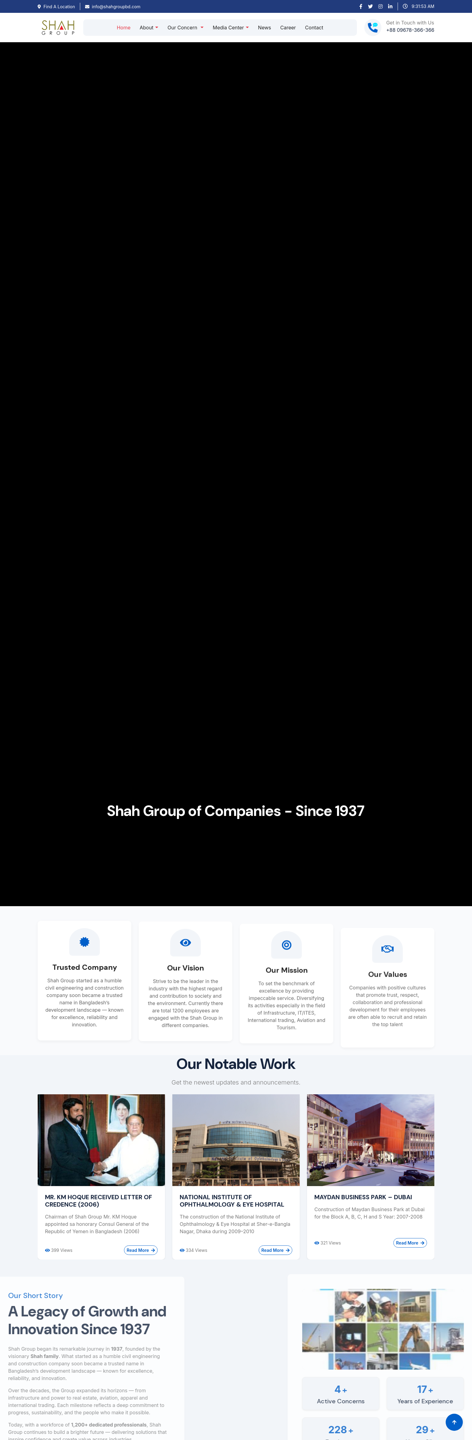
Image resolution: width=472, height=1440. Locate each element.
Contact (314, 27)
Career (288, 27)
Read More (141, 1250)
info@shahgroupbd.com (112, 6)
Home (123, 27)
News (264, 27)
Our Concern (183, 27)
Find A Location (56, 6)
